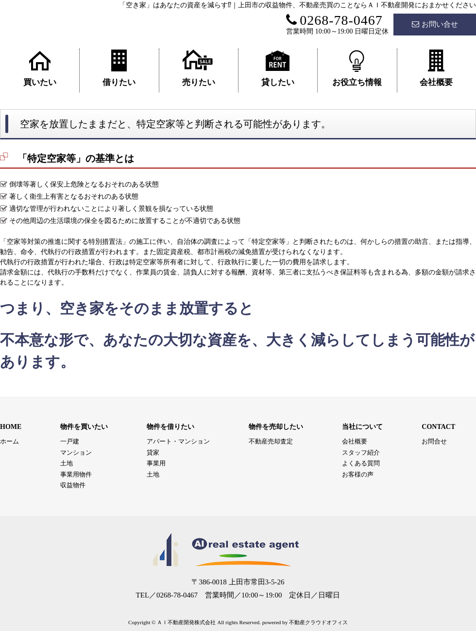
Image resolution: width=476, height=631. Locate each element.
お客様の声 (358, 474)
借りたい (119, 68)
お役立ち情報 (357, 68)
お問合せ (434, 441)
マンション (76, 452)
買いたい (39, 68)
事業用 (156, 463)
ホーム (9, 441)
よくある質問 (361, 463)
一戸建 (69, 441)
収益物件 (72, 485)
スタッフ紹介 (361, 452)
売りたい (198, 68)
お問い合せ (435, 24)
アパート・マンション (178, 441)
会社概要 (436, 68)
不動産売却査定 (271, 441)
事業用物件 (76, 474)
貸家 (153, 452)
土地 (66, 463)
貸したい (277, 68)
